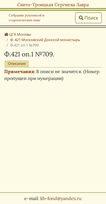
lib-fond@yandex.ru (61, 198)
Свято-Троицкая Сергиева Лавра (53, 4)
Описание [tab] (16, 63)
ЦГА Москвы (17, 34)
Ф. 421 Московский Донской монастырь (45, 39)
